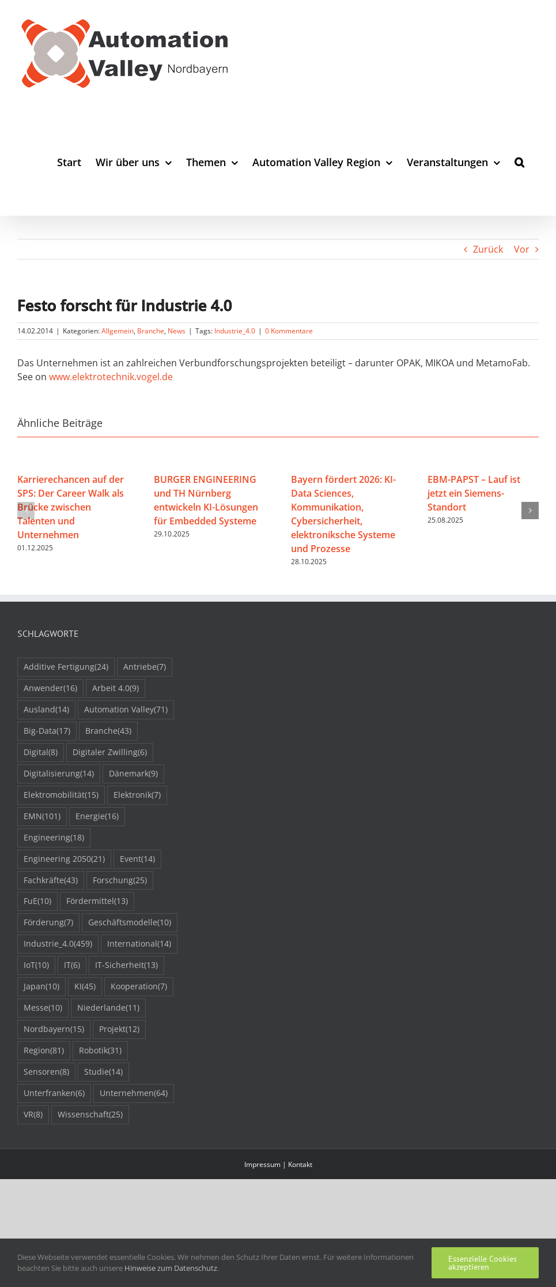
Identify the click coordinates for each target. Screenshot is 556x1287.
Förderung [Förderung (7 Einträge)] (48, 923)
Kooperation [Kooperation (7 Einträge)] (139, 987)
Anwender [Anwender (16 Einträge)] (50, 688)
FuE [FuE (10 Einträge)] (37, 901)
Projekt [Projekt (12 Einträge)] (119, 1029)
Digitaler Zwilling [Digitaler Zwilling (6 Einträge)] (110, 752)
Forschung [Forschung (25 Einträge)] (120, 881)
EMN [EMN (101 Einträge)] (42, 817)
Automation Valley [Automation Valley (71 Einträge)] (126, 710)
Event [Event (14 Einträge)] (137, 859)
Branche (150, 331)
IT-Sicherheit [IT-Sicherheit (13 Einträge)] (126, 965)
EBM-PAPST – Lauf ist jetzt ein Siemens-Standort (474, 493)
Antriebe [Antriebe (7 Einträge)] (144, 667)
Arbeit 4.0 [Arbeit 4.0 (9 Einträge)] (115, 688)
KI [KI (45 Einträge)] (85, 987)
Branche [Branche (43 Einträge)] (108, 731)
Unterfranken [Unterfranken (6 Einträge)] (54, 1093)
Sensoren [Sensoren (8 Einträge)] (46, 1072)
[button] (519, 162)
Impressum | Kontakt (278, 1164)
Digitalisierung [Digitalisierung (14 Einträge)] (59, 774)
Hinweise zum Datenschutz (170, 1268)
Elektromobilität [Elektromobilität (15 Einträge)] (61, 795)
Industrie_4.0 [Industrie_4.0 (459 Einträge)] (58, 944)
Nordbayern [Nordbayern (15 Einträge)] (54, 1029)
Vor (521, 249)
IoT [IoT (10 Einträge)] (36, 965)
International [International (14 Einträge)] (139, 944)
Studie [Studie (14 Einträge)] (103, 1072)
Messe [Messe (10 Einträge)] (43, 1008)
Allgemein (117, 331)
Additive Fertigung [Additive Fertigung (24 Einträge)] (66, 667)
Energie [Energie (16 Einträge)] (97, 817)
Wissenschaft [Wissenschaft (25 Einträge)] (90, 1115)
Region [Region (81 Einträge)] (44, 1051)
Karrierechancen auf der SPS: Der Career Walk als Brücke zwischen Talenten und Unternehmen (70, 507)
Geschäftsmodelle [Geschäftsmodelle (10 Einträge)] (129, 923)
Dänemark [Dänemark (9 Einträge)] (133, 774)
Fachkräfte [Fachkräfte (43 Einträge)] (51, 881)
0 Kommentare (289, 331)
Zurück (488, 249)
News (177, 331)
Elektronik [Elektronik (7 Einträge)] (137, 795)
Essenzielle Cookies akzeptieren (482, 1263)
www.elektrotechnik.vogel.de (111, 376)
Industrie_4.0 (234, 331)
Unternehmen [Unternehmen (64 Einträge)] (134, 1093)
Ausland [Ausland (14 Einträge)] (46, 710)
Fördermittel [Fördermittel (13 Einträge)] (97, 901)
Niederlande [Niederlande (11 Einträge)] (108, 1008)
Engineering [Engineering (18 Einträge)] (54, 838)
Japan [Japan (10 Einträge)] (41, 987)
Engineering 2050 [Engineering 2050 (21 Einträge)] (64, 859)
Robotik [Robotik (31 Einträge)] (100, 1051)
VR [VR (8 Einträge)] (33, 1115)
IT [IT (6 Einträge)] (72, 965)
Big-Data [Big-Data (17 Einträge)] (47, 731)
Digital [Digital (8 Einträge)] (41, 752)
